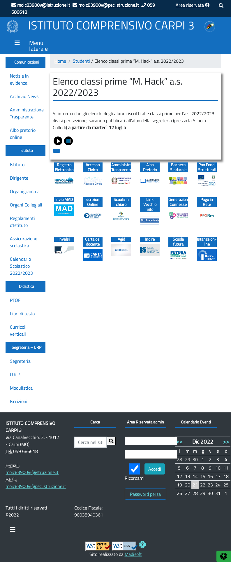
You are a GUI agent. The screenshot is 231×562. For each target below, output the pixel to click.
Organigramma (25, 191)
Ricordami (134, 472)
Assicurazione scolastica (23, 242)
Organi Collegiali (26, 204)
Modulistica (21, 387)
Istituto (17, 164)
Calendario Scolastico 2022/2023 (21, 265)
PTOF (15, 300)
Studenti (81, 60)
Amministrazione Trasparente (27, 113)
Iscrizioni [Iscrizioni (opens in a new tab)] (18, 401)
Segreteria (20, 361)
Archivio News (24, 96)
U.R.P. (15, 374)
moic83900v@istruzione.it (32, 472)
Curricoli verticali (18, 330)
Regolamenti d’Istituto (22, 222)
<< (179, 441)
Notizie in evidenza (19, 79)
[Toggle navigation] (13, 531)
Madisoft (133, 554)
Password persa (145, 494)
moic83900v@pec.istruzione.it (36, 486)
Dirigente (19, 177)
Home (60, 60)
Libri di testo (22, 313)
